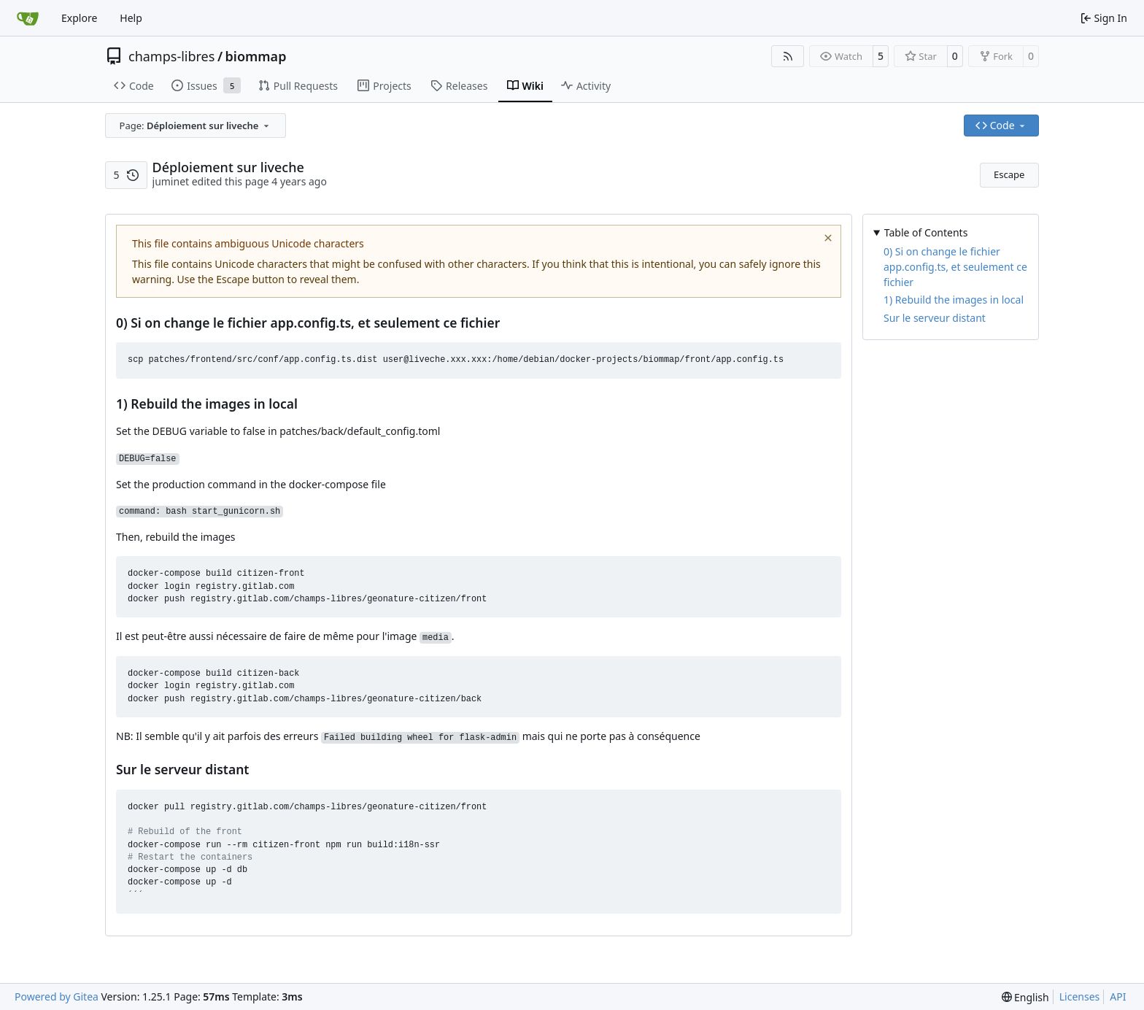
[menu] (1025, 997)
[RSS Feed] (788, 56)
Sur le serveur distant (935, 318)
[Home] (27, 18)
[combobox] (195, 125)
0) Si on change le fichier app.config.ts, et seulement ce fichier (955, 266)
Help (131, 18)
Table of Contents (926, 232)
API (1118, 996)
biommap (256, 56)
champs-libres (171, 56)
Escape (1009, 174)
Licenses (1079, 996)
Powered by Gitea (56, 996)
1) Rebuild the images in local (954, 300)
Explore (79, 18)
